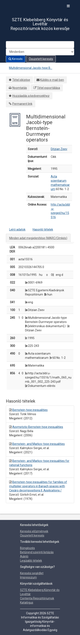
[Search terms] (40, 44)
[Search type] (40, 51)
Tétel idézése (21, 80)
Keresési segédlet (31, 573)
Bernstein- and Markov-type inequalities (38, 444)
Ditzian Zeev (59, 149)
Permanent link (22, 103)
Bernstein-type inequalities (30, 410)
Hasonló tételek (43, 229)
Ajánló (24, 556)
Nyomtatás (19, 87)
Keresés (16, 59)
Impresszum (28, 577)
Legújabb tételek (31, 560)
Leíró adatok (17, 229)
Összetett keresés (41, 59)
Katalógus (26, 602)
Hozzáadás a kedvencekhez (31, 95)
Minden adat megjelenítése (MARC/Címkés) (38, 238)
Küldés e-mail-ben (52, 80)
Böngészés (27, 548)
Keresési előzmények (34, 531)
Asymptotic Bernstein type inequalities (37, 427)
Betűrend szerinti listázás (37, 552)
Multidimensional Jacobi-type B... (30, 68)
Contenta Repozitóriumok (37, 598)
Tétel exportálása (48, 87)
